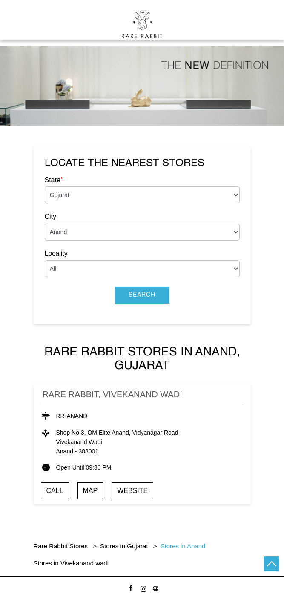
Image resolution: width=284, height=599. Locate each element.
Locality (56, 253)
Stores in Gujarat (124, 546)
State (54, 179)
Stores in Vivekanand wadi (71, 563)
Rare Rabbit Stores (62, 546)
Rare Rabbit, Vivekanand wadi (112, 394)
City (51, 216)
